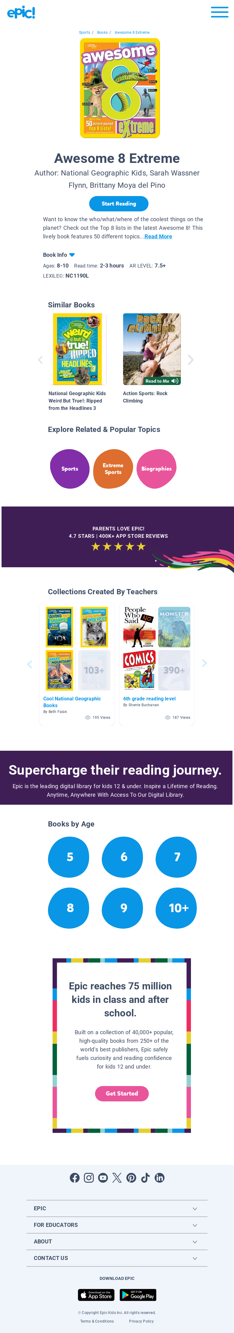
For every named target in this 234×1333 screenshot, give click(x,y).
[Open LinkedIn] (160, 1178)
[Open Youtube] (103, 1178)
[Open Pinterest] (131, 1178)
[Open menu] (219, 13)
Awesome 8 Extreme (132, 32)
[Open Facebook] (75, 1178)
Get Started (122, 1093)
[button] (76, 664)
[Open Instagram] (89, 1178)
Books (102, 32)
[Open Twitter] (117, 1178)
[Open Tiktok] (145, 1178)
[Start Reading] (119, 203)
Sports (84, 32)
